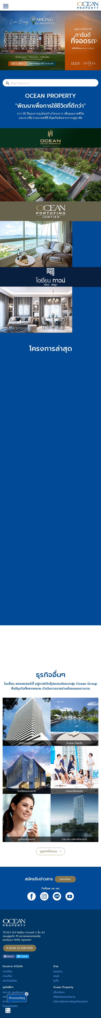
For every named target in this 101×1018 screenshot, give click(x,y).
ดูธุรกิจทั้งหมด (50, 851)
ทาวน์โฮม (7, 971)
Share (8, 956)
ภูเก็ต (56, 981)
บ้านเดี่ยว (7, 976)
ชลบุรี (56, 976)
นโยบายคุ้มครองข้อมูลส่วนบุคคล (70, 1001)
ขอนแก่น (57, 971)
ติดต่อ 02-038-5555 (19, 948)
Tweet (22, 956)
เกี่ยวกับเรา (59, 992)
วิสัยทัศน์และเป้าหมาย (64, 997)
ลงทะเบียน (65, 879)
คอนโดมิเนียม (10, 981)
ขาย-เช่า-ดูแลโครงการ (14, 992)
